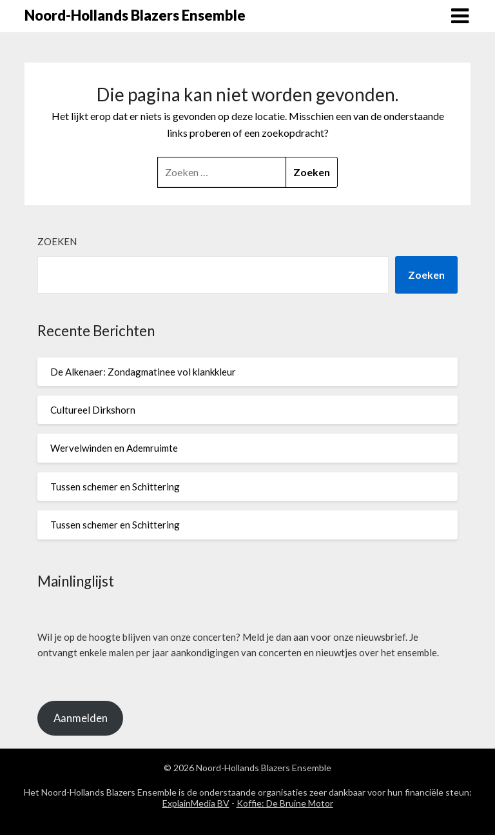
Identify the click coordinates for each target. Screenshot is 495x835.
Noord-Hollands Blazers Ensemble (135, 15)
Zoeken (57, 241)
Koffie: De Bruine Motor (285, 803)
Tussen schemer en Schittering (115, 486)
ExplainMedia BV (195, 803)
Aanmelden (80, 718)
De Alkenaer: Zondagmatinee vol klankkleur (143, 371)
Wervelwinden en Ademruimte (114, 448)
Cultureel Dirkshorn (92, 410)
